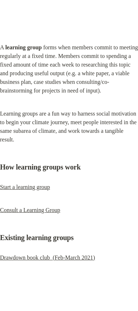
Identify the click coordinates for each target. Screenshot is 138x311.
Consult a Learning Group (30, 210)
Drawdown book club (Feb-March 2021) (47, 257)
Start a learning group (25, 187)
